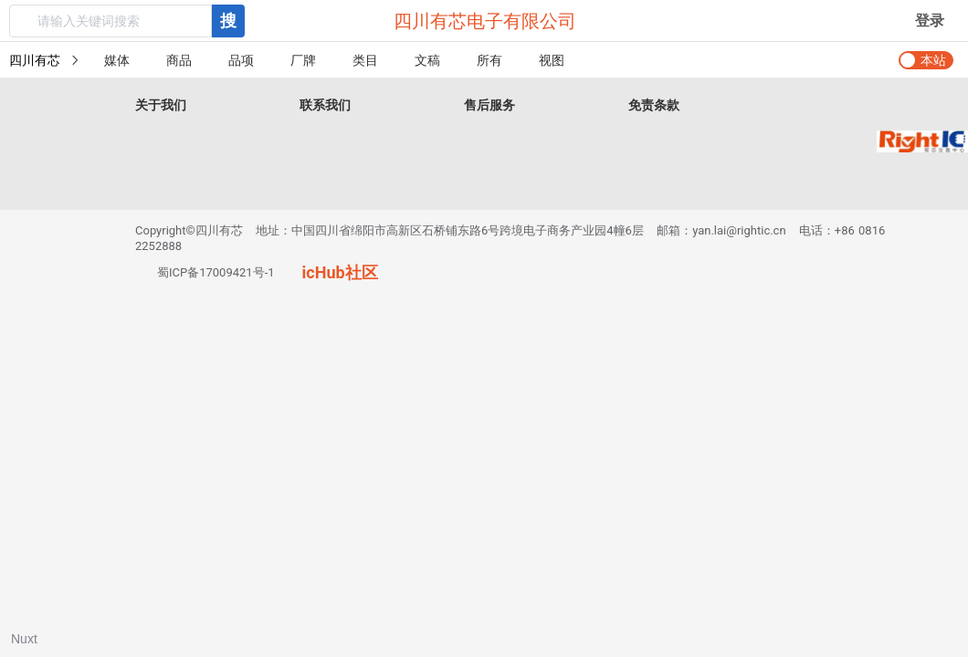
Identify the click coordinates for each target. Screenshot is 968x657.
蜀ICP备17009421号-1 (216, 272)
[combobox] (127, 21)
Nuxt (24, 638)
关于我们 (160, 105)
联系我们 (325, 105)
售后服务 (489, 105)
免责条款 (653, 105)
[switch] (926, 60)
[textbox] (110, 21)
